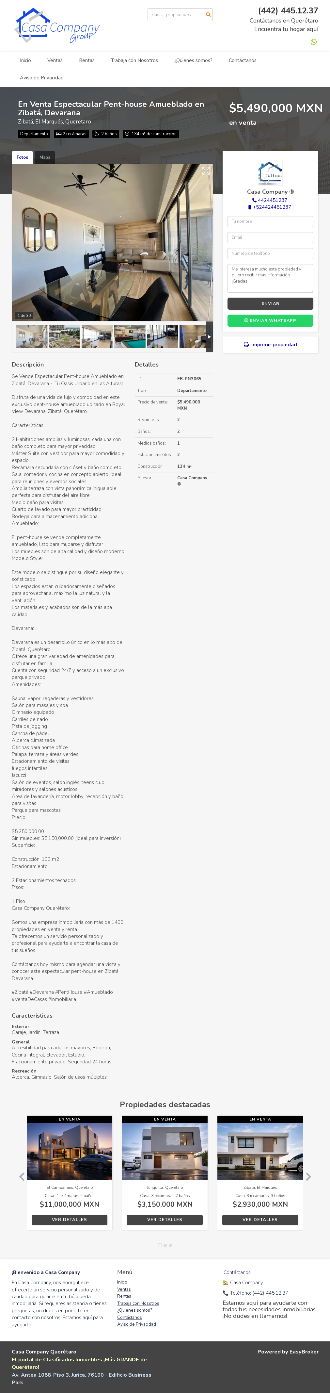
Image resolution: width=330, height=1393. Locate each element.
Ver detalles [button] (69, 1220)
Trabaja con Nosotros (134, 60)
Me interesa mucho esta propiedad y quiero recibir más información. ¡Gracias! (270, 278)
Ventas (55, 60)
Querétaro (78, 121)
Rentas (87, 60)
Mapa (44, 157)
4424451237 (272, 200)
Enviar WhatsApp (270, 320)
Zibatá (25, 121)
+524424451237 (272, 207)
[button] (19, 1176)
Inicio (25, 60)
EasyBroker (304, 1351)
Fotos (22, 157)
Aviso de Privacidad (42, 77)
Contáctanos (243, 60)
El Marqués (49, 121)
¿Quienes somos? (193, 60)
